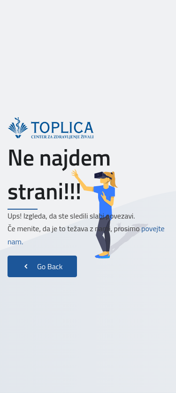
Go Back (42, 266)
